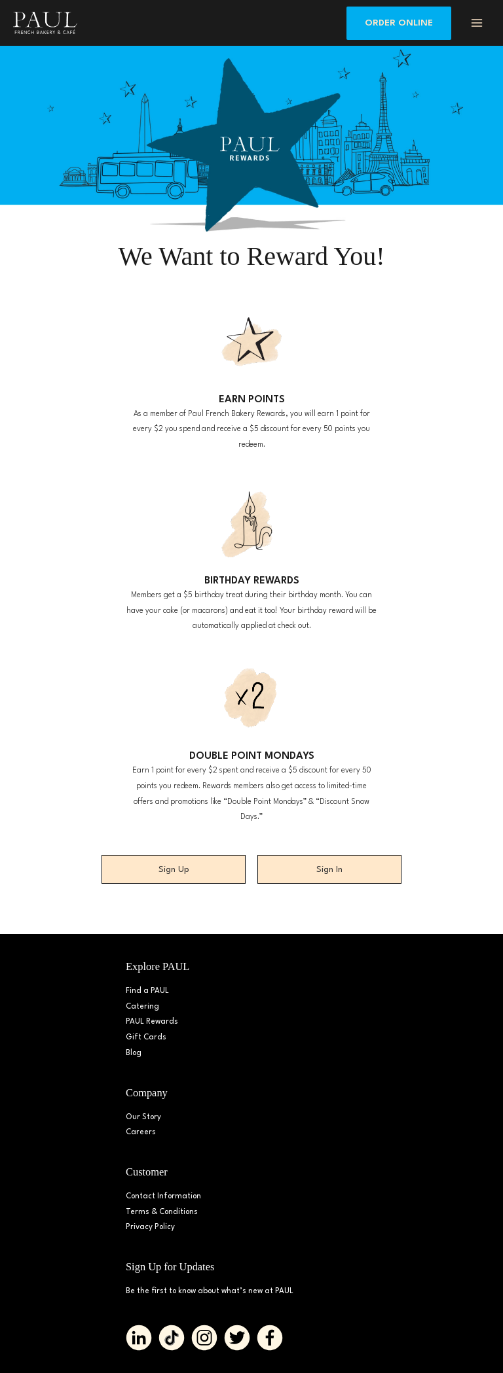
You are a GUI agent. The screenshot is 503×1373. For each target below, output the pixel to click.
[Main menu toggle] (477, 22)
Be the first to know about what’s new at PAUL (209, 1291)
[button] (398, 23)
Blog (133, 1053)
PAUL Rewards (152, 1022)
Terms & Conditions (162, 1212)
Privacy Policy (150, 1227)
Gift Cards (146, 1037)
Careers (141, 1132)
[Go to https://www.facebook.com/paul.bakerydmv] (270, 1338)
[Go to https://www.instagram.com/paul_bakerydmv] (204, 1338)
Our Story (143, 1117)
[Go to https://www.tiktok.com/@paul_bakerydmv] (171, 1338)
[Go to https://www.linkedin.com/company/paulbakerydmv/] (139, 1338)
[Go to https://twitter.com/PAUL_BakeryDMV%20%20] (237, 1338)
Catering (142, 1007)
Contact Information (163, 1196)
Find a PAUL (147, 991)
